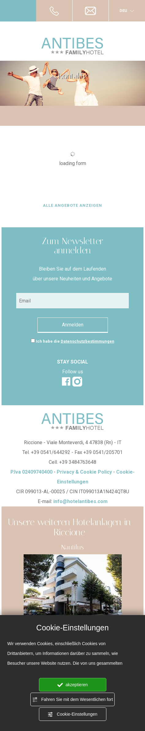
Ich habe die (75, 341)
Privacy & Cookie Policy (84, 472)
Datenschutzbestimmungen (87, 341)
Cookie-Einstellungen (72, 714)
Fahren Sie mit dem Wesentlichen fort (72, 699)
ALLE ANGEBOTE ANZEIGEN (72, 205)
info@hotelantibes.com (80, 501)
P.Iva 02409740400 (31, 472)
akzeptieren (72, 685)
